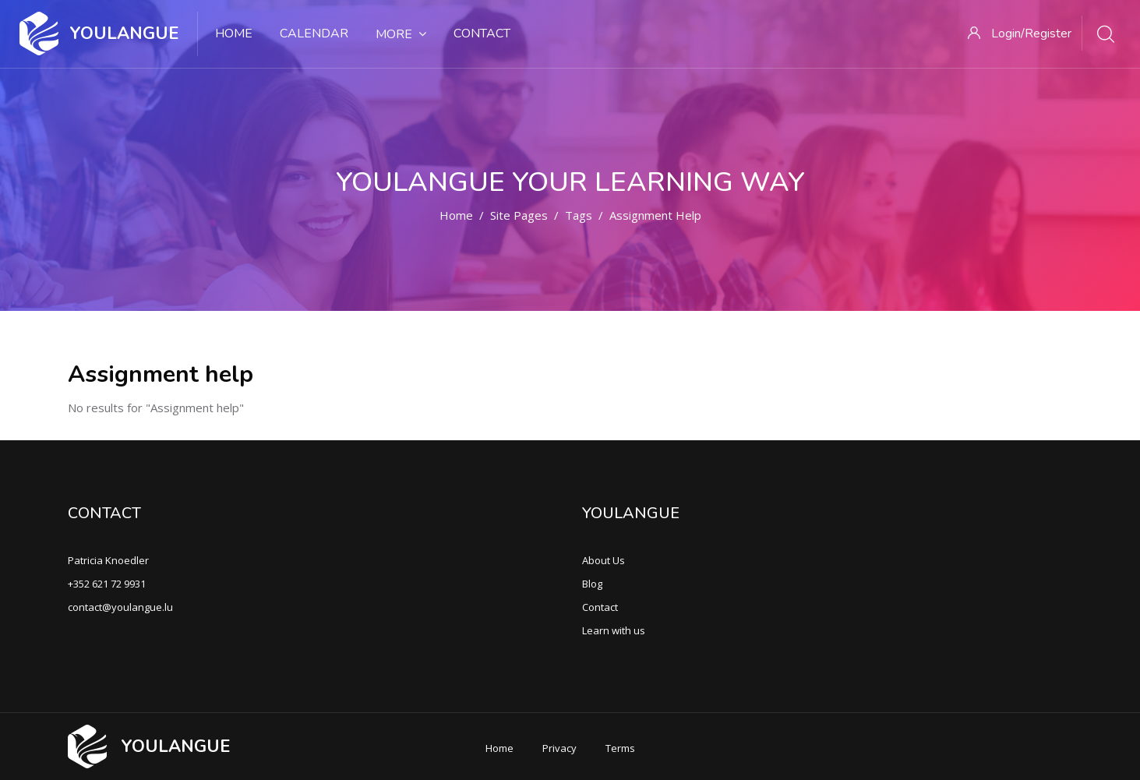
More (401, 34)
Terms (620, 748)
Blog (592, 584)
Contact (482, 33)
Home (233, 33)
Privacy (559, 748)
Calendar (314, 33)
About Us (603, 560)
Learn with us (613, 630)
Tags (578, 215)
